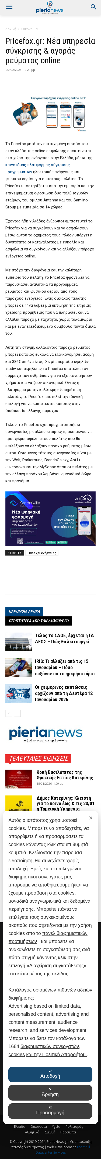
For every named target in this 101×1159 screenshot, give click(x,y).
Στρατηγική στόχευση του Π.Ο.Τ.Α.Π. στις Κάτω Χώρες (66, 893)
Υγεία (56, 1126)
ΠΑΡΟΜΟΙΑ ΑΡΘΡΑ (24, 611)
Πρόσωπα (68, 1132)
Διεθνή (49, 1132)
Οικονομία (29, 29)
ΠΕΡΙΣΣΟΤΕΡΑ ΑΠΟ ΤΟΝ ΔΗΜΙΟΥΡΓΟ (38, 621)
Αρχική (10, 29)
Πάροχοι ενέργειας (42, 553)
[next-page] (17, 713)
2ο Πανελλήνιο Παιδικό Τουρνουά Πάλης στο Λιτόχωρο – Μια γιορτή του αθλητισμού (64, 833)
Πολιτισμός (74, 1126)
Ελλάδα (19, 1126)
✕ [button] (91, 934)
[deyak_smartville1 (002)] (50, 518)
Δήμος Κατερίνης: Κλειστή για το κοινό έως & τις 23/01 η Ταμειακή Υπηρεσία (66, 803)
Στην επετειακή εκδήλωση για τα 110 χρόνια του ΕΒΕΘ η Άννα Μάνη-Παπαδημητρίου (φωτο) (66, 866)
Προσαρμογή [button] (50, 1110)
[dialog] (50, 1025)
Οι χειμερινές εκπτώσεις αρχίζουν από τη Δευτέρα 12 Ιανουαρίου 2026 (64, 693)
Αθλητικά (32, 1132)
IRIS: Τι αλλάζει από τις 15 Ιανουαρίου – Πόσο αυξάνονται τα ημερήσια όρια (65, 667)
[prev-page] (8, 713)
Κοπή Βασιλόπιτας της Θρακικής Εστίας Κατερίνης (65, 774)
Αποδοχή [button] (50, 1074)
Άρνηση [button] (50, 1092)
